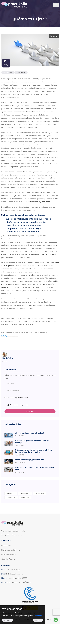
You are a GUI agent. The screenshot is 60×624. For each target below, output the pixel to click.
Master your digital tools (10, 550)
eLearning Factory (8, 559)
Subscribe (30, 411)
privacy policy (22, 397)
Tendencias (39, 493)
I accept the (17, 397)
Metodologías (25, 493)
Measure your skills (8, 554)
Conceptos (21, 72)
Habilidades (8, 72)
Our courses (6, 545)
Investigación (11, 497)
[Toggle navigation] (56, 5)
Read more (38, 616)
